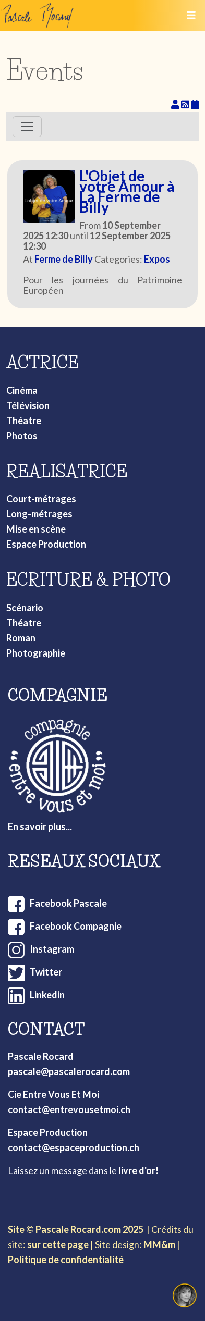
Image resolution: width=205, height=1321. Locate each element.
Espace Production (46, 544)
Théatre (23, 420)
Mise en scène (36, 529)
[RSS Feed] (186, 104)
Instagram (52, 949)
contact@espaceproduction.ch (73, 1147)
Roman (20, 638)
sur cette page (58, 1244)
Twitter (46, 972)
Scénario (24, 607)
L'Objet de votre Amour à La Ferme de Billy (127, 191)
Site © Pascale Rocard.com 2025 (75, 1229)
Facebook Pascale (68, 903)
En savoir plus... (40, 826)
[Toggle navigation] (191, 16)
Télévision (28, 405)
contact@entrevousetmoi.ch (69, 1109)
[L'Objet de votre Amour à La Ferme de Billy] (49, 196)
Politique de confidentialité (66, 1259)
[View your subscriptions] (176, 104)
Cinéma (22, 390)
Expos (157, 259)
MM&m (159, 1244)
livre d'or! (138, 1170)
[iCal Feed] (195, 104)
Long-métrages (39, 514)
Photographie (35, 653)
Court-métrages (41, 498)
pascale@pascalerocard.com (69, 1071)
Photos (22, 435)
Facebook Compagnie (76, 926)
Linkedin (47, 995)
